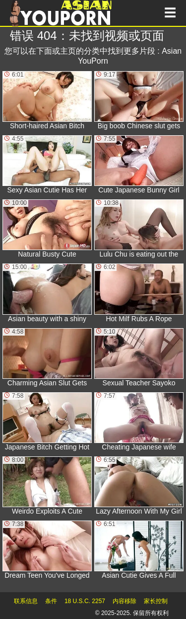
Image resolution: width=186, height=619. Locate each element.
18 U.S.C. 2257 (84, 601)
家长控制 (156, 601)
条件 (51, 601)
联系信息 (26, 601)
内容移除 (124, 601)
